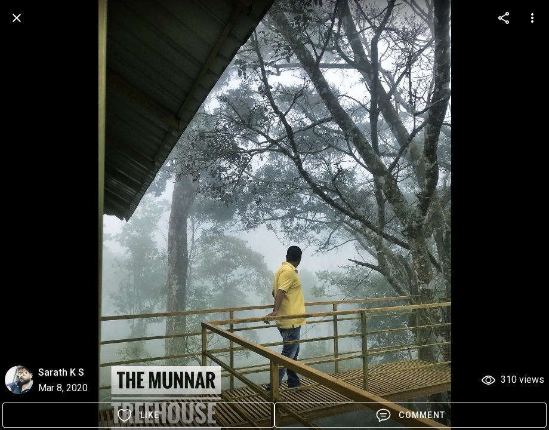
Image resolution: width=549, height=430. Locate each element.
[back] (16, 18)
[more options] (503, 18)
